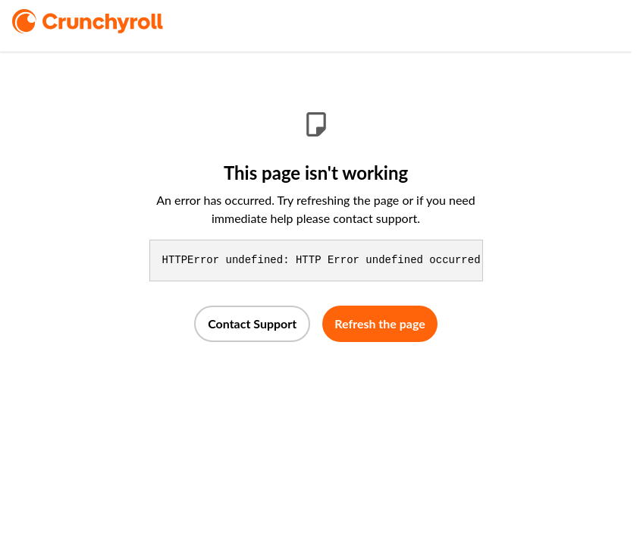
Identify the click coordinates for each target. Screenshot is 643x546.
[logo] (108, 21)
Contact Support (252, 323)
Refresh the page (379, 323)
